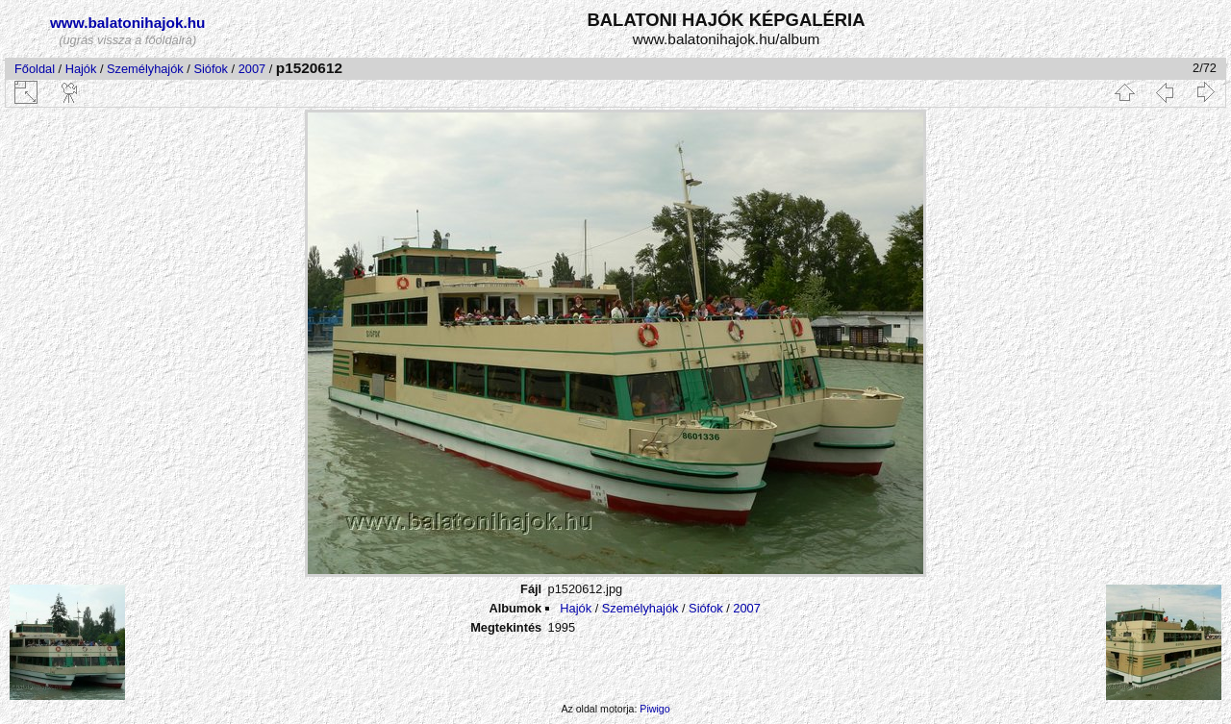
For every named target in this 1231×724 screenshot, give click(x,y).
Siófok (210, 69)
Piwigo (654, 708)
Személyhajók (145, 69)
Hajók (82, 69)
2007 (252, 69)
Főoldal (34, 69)
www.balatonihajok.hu (128, 22)
